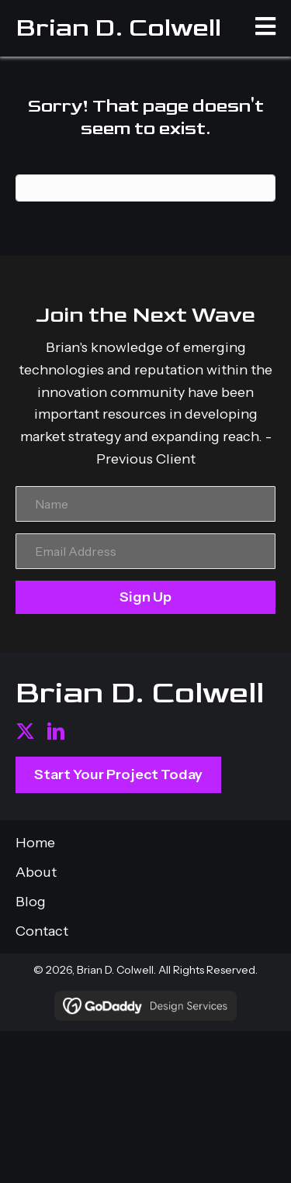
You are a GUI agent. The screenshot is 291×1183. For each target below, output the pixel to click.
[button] (25, 731)
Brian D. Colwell (118, 27)
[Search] (145, 188)
